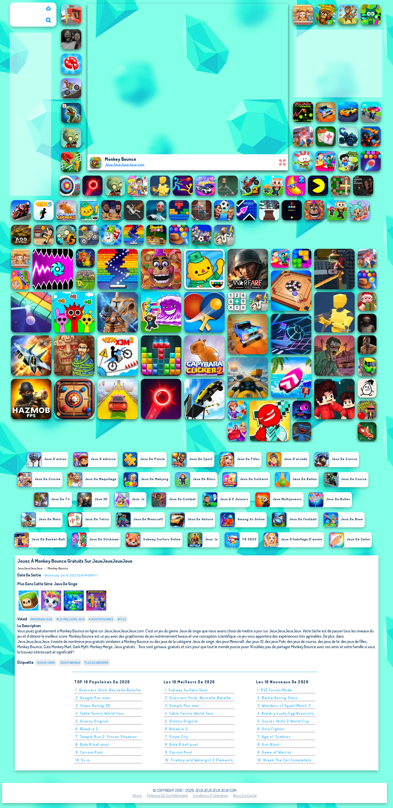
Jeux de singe (65, 583)
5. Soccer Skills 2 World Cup (283, 721)
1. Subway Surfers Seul (186, 690)
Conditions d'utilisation (210, 795)
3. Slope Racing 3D (92, 705)
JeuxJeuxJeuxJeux (27, 5)
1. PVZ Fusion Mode (274, 690)
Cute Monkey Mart (57, 646)
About (137, 795)
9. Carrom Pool (89, 752)
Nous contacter (245, 795)
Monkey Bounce (58, 568)
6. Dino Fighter (271, 728)
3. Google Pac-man (182, 705)
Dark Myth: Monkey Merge (93, 646)
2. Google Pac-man (92, 697)
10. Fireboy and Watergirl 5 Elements (199, 760)
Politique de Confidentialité (167, 795)
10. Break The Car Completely (284, 760)
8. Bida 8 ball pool (92, 744)
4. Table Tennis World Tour (99, 713)
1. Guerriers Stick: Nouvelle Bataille (108, 690)
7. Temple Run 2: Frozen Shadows (106, 736)
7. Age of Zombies (274, 736)
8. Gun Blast (268, 744)
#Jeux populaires (101, 619)
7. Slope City (176, 736)
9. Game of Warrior (274, 752)
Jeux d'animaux (70, 663)
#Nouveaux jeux (41, 619)
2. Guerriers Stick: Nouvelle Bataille (198, 697)
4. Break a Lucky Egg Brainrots (285, 713)
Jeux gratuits (124, 646)
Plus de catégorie (96, 663)
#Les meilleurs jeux (70, 619)
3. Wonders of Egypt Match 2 (284, 705)
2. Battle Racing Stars (277, 697)
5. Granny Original (92, 721)
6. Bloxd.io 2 (87, 728)
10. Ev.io (82, 760)
